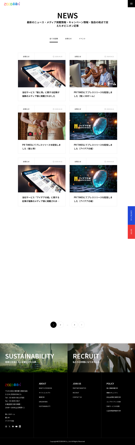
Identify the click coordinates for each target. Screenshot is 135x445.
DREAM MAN (43, 402)
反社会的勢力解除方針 (113, 397)
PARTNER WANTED (79, 388)
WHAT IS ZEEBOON (45, 388)
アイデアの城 (9, 421)
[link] (82, 325)
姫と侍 (7, 417)
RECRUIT (76, 393)
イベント (82, 39)
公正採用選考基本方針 (113, 411)
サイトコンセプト (45, 393)
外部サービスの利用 (113, 406)
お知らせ (68, 39)
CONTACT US (77, 397)
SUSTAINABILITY (44, 406)
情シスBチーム (10, 414)
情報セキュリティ (112, 393)
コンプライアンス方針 (113, 402)
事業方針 (42, 397)
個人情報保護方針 (112, 388)
